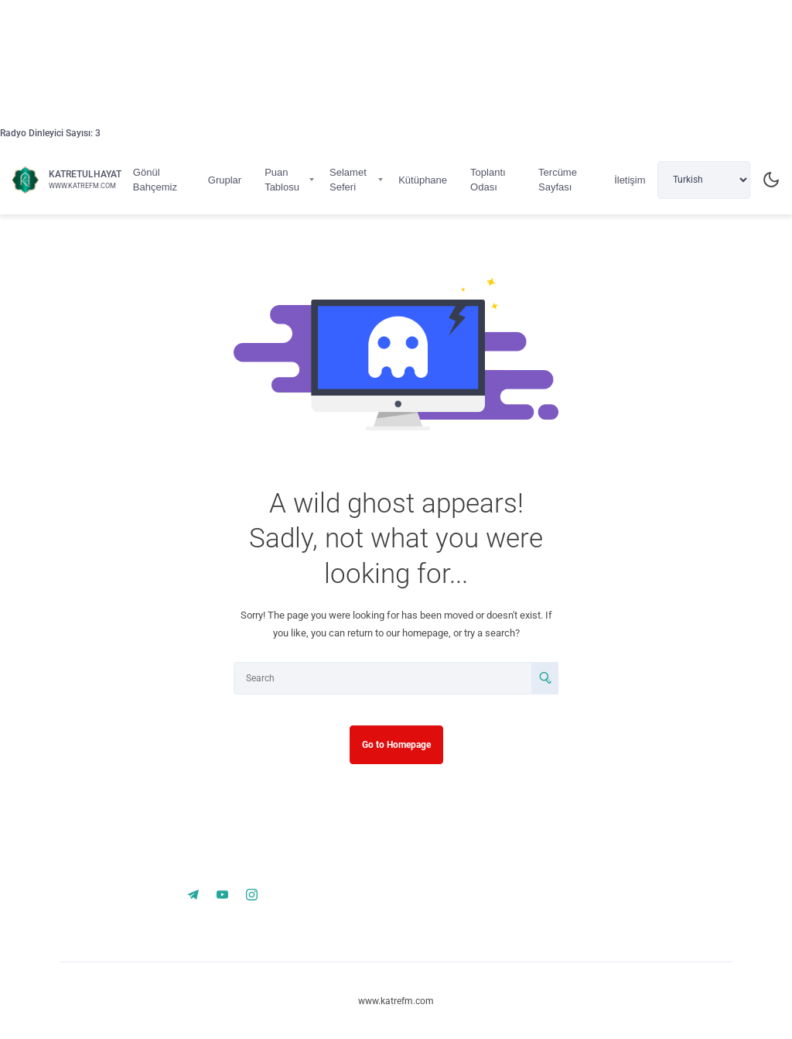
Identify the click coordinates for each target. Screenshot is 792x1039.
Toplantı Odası (488, 180)
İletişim (629, 180)
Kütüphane (422, 180)
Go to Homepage (396, 744)
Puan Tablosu (282, 180)
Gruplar (224, 180)
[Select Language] (703, 180)
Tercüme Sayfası (557, 180)
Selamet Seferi (348, 180)
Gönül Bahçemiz (155, 180)
